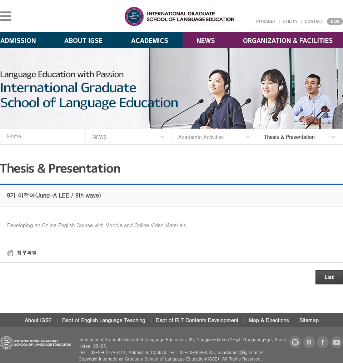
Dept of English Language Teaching (103, 320)
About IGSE (38, 320)
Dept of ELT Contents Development (197, 320)
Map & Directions (269, 320)
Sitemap (309, 320)
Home (14, 136)
